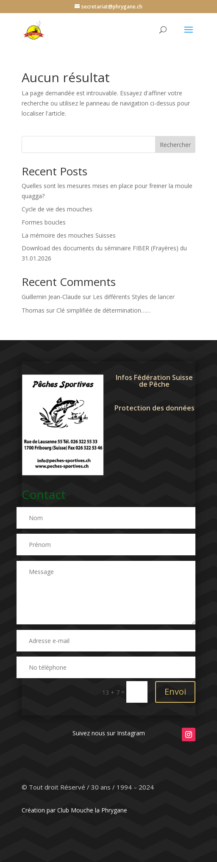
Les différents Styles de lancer (134, 297)
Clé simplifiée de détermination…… (103, 310)
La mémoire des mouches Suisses (69, 235)
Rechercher (175, 145)
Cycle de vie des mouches (57, 209)
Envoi (175, 691)
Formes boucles (44, 222)
